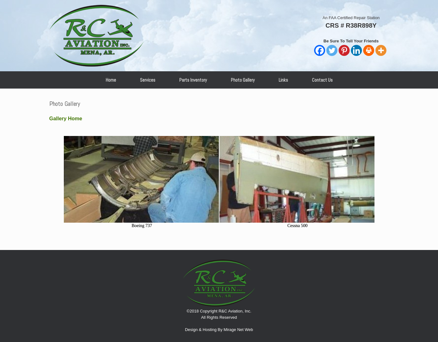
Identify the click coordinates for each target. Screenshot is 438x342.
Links (283, 80)
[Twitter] (331, 50)
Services (147, 80)
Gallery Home (65, 118)
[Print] (368, 50)
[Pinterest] (344, 50)
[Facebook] (319, 50)
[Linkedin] (356, 50)
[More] (380, 50)
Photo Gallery (243, 80)
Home (111, 80)
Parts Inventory (193, 80)
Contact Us (322, 80)
